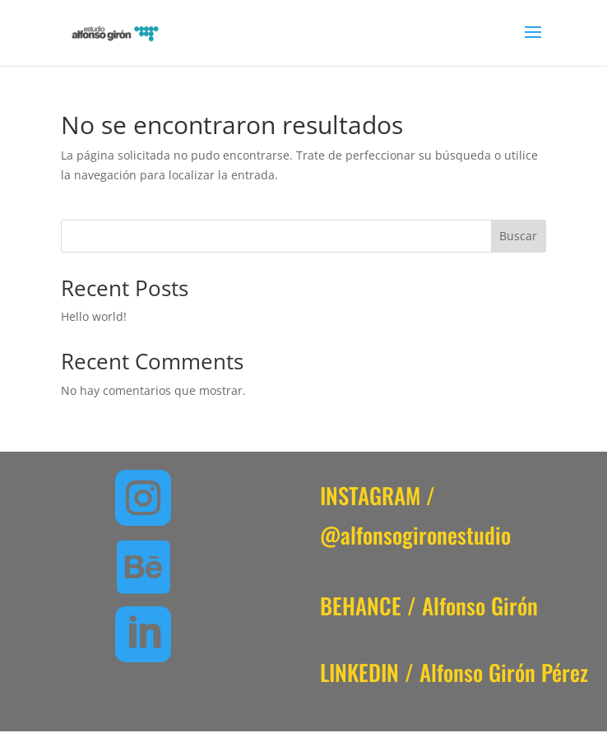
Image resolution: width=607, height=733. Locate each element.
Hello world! (94, 316)
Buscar (518, 236)
